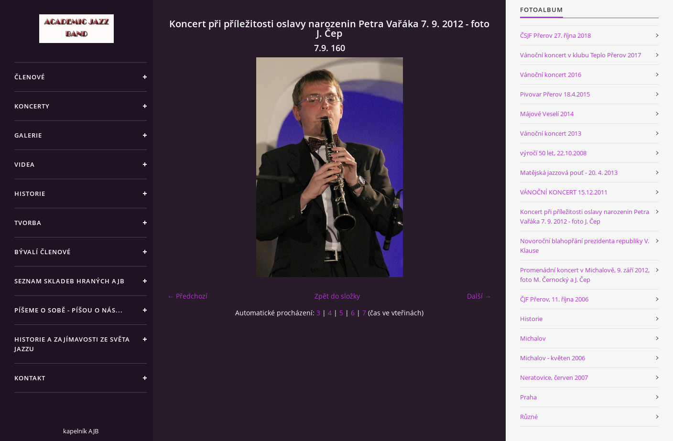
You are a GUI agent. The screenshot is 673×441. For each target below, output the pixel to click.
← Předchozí (187, 296)
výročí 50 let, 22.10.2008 (553, 153)
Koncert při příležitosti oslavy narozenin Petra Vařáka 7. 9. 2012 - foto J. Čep (584, 216)
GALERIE (28, 135)
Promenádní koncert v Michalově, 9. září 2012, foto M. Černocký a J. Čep (585, 275)
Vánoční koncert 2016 (550, 74)
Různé (529, 416)
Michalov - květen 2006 (552, 358)
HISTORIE (29, 193)
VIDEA (24, 164)
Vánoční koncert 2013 (550, 133)
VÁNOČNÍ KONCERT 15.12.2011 (564, 192)
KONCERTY (32, 106)
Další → (479, 296)
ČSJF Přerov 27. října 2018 (555, 35)
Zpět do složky (337, 296)
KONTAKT (29, 378)
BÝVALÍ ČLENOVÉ (42, 251)
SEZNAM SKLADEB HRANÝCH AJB (69, 281)
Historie (531, 318)
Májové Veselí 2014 (547, 113)
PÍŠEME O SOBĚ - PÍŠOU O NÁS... (68, 310)
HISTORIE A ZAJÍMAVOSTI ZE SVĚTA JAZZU (72, 344)
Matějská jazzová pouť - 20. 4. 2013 (569, 172)
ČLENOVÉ (29, 77)
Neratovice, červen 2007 (554, 377)
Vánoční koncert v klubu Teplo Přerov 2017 (580, 55)
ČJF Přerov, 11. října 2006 (554, 299)
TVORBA (28, 222)
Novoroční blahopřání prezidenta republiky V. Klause (584, 246)
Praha (528, 397)
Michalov (533, 338)
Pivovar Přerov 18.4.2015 (555, 94)
